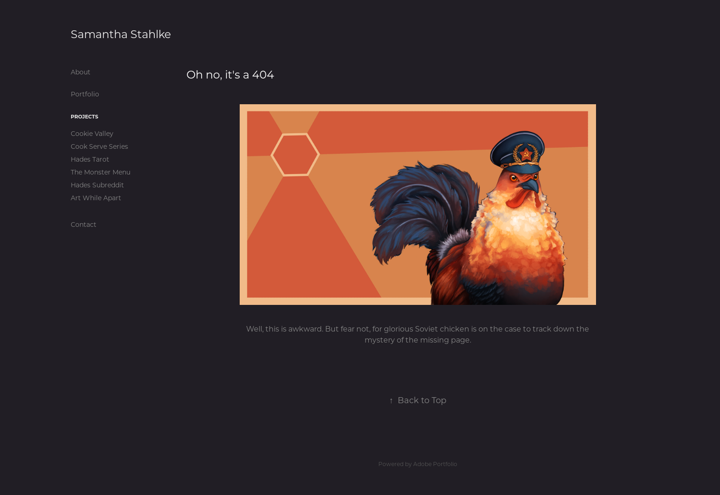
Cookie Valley (92, 133)
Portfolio (85, 94)
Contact (83, 224)
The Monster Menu (100, 172)
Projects (84, 116)
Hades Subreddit (97, 184)
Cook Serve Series (99, 146)
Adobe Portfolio (435, 463)
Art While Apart (96, 197)
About (80, 72)
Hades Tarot (90, 159)
